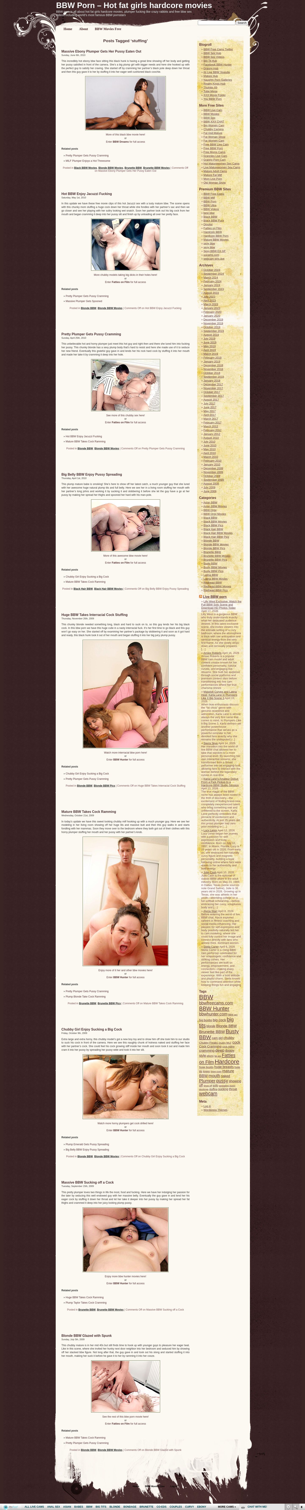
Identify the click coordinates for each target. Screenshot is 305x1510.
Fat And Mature (213, 133)
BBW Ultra (210, 205)
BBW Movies (211, 114)
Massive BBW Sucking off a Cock (87, 1182)
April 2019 (209, 350)
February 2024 (213, 281)
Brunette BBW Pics (109, 1003)
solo (215, 1085)
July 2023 (209, 296)
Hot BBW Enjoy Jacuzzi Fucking (86, 194)
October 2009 (212, 476)
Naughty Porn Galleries (218, 79)
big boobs (205, 1020)
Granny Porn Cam (215, 159)
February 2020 (213, 311)
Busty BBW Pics (213, 571)
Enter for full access (125, 141)
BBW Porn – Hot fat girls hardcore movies (134, 5)
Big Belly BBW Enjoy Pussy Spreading (91, 474)
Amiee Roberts (212, 653)
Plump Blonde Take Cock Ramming (86, 996)
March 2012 (211, 426)
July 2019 (209, 338)
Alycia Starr (210, 911)
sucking (223, 1089)
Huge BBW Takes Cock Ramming (85, 1297)
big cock (219, 1020)
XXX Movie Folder (215, 95)
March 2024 (211, 277)
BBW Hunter (214, 1008)
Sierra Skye (211, 743)
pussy (222, 1080)
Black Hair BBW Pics (216, 536)
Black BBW (210, 216)
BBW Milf (209, 197)
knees (206, 1071)
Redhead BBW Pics (216, 590)
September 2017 (214, 395)
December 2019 (213, 319)
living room (216, 1071)
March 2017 (211, 418)
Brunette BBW (133, 167)
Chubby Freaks (208, 1042)
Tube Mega (210, 91)
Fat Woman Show (214, 136)
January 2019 (212, 361)
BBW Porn (210, 201)
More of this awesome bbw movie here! (125, 555)
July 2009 (209, 487)
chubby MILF (225, 1043)
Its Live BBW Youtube (217, 72)
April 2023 (209, 300)
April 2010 (209, 453)
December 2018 (213, 365)
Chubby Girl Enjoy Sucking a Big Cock (87, 576)
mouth (214, 1075)
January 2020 (212, 315)
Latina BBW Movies (215, 578)
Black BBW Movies (85, 167)
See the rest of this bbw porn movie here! (125, 1416)
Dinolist (208, 224)
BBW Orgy (210, 510)
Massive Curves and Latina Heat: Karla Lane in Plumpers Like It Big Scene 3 (219, 695)
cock (236, 1042)
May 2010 (210, 449)
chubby (228, 1038)
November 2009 (213, 472)
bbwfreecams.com (216, 1003)
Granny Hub (211, 68)
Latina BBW (211, 575)
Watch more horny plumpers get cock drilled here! (125, 1123)
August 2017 (211, 399)
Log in (207, 1106)
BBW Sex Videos (214, 57)
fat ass (217, 1056)
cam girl (217, 1038)
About (83, 29)
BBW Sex (209, 117)
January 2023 (212, 308)
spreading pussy (227, 1085)
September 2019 (214, 331)
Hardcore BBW (213, 232)
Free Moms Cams (214, 152)
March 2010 (211, 456)
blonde (211, 1026)
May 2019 (210, 346)
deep (220, 1050)
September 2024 (214, 273)
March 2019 (211, 353)
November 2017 (213, 388)
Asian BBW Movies (215, 506)
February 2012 (213, 430)
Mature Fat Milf (213, 175)
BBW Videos (211, 209)
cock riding (228, 1046)
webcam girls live (214, 258)
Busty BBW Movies (215, 567)
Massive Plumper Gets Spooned (84, 301)
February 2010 (213, 460)
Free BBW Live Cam (216, 144)
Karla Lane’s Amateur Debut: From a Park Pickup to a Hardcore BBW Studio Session (220, 782)
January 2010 (212, 464)
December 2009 (213, 468)
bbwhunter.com (213, 1014)
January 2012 (212, 434)
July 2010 (209, 441)
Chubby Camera (214, 129)
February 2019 (213, 357)
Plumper (207, 1080)
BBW (206, 996)
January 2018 (212, 380)
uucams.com (211, 254)
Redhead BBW (213, 582)
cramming (207, 1051)
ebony (210, 1055)
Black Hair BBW (83, 588)
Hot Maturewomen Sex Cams (222, 163)
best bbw (209, 213)
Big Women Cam (214, 125)
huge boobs (206, 1067)
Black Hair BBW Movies (108, 588)
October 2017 (212, 392)
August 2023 (211, 292)
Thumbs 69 (210, 87)
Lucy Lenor (210, 830)
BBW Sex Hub (212, 53)
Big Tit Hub (210, 60)
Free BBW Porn (213, 148)
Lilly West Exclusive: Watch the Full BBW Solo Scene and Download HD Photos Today (221, 604)
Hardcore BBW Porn (216, 235)
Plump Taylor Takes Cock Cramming (86, 1302)
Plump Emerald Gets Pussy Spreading (87, 1144)
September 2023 (214, 289)
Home (68, 29)
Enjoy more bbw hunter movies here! (125, 1276)
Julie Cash (210, 872)
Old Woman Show (215, 182)
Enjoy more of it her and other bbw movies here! (125, 970)
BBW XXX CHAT (214, 121)
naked (225, 1076)
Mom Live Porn (213, 178)
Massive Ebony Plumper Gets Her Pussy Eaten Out (101, 51)
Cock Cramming (210, 1046)
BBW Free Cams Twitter (218, 49)
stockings (203, 1089)
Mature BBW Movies (216, 239)
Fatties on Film (213, 228)
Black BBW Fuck (214, 220)
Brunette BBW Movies (156, 167)
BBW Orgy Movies (215, 513)
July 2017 (209, 403)
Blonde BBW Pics (104, 785)
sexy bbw (209, 243)
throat (233, 1089)
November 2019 (213, 323)
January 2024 (212, 285)
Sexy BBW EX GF (215, 251)
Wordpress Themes (215, 1110)
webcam (208, 1093)
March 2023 (211, 304)
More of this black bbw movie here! (125, 134)
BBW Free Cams (214, 193)
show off (208, 1085)
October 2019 (212, 327)
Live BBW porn (215, 597)
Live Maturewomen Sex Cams (222, 167)
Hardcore (227, 1061)
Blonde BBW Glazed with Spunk (86, 1335)
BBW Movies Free (108, 29)
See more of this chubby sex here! (125, 415)
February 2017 (213, 422)
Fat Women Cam (214, 140)
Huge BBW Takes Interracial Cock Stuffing (94, 615)
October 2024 (212, 270)
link (301, 1443)
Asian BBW (210, 502)
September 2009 (214, 479)
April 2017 (209, 415)
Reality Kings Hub (214, 83)
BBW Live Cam (213, 110)
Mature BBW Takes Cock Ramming (85, 441)
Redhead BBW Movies (217, 586)
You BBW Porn (213, 98)
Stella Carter (211, 946)
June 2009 (210, 491)
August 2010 (211, 437)
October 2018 (212, 373)
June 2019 (210, 342)
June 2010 (210, 445)
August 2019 (211, 334)
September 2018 (214, 376)
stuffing (213, 1089)
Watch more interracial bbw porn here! (125, 752)
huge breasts (224, 1067)
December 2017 (213, 384)
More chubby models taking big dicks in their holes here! (125, 274)
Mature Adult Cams (215, 171)
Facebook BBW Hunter (218, 64)
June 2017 (210, 407)
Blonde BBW (88, 308)
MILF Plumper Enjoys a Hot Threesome (88, 160)
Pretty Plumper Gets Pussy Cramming (87, 155)
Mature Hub (211, 76)
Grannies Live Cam (215, 155)
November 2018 (213, 369)
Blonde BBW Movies (110, 167)
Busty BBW (211, 563)
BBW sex (232, 1014)
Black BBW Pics (213, 525)
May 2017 (210, 411)
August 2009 (211, 483)
